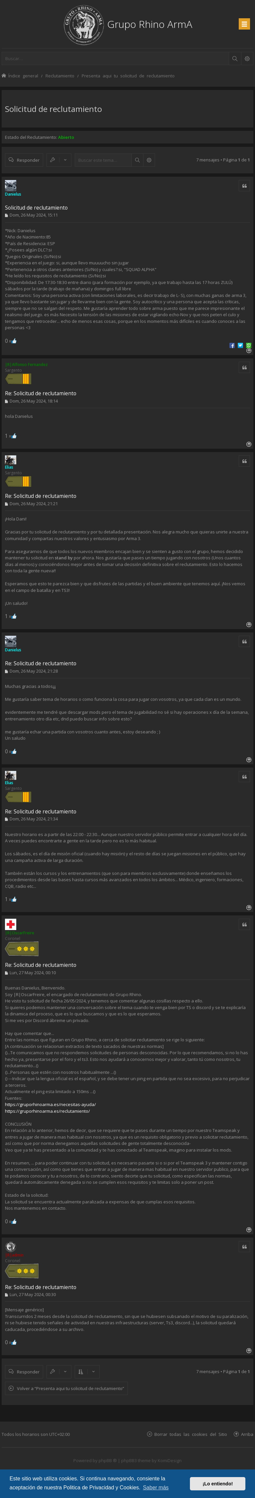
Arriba (247, 1434)
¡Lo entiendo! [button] (218, 1483)
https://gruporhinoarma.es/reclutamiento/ (47, 1111)
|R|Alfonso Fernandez (26, 364)
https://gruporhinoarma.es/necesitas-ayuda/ (50, 1104)
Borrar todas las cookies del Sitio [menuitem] (190, 1434)
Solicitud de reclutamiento (53, 108)
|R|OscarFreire (19, 933)
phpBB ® (108, 1460)
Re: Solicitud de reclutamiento (40, 393)
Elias (9, 467)
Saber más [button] (155, 1487)
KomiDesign (170, 1460)
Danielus (13, 194)
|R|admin (14, 1255)
